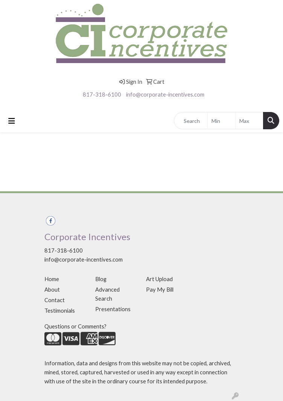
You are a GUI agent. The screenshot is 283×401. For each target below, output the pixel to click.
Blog (101, 279)
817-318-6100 (102, 94)
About (52, 289)
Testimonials (59, 310)
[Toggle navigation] (12, 120)
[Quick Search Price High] (249, 120)
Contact (54, 300)
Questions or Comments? (75, 326)
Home (51, 279)
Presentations (113, 309)
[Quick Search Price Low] (221, 120)
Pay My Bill (159, 289)
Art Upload (159, 279)
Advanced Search (107, 294)
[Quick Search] (191, 120)
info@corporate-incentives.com (165, 94)
